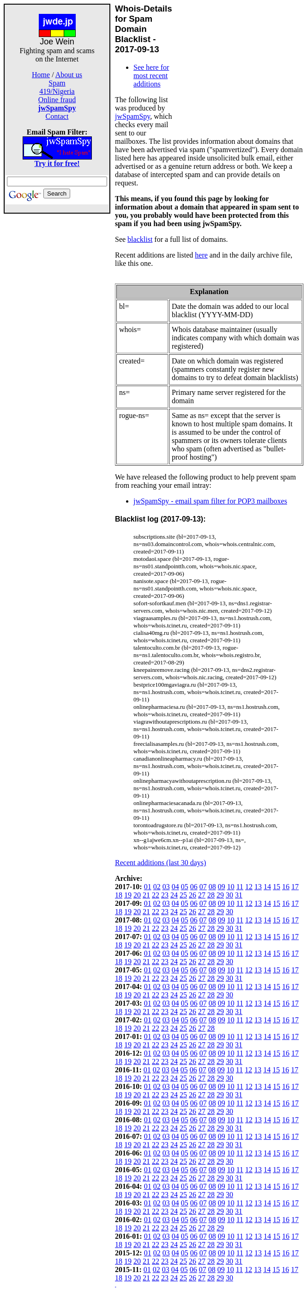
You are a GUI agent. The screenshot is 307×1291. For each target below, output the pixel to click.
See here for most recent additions (151, 75)
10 (231, 887)
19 (128, 895)
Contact (57, 116)
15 (276, 887)
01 (147, 887)
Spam (56, 83)
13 (258, 887)
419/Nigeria (56, 91)
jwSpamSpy (132, 116)
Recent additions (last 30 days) (160, 863)
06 (194, 887)
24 (174, 895)
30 (229, 895)
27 (201, 895)
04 (175, 887)
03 (166, 887)
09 (221, 887)
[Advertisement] (57, 352)
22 (155, 895)
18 (118, 895)
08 (212, 887)
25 (183, 895)
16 (285, 887)
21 (146, 895)
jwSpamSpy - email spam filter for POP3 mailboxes (210, 501)
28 (211, 895)
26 (192, 895)
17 (295, 887)
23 (165, 895)
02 (157, 887)
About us (68, 75)
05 (184, 887)
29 (220, 895)
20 (137, 895)
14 (267, 887)
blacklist (139, 239)
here (201, 255)
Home (41, 75)
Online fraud (57, 100)
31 (238, 895)
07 (203, 887)
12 (249, 887)
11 (239, 887)
